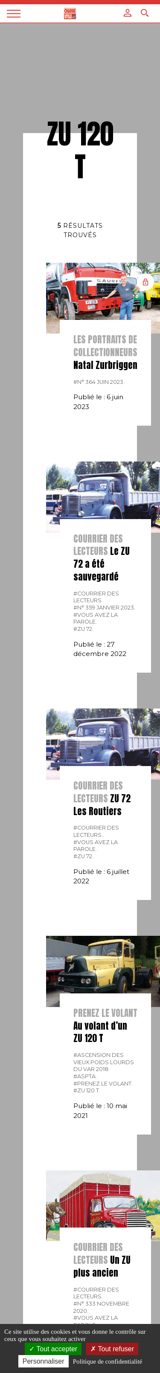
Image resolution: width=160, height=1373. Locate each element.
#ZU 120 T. (86, 1090)
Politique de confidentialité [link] (107, 1361)
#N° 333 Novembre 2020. (101, 1307)
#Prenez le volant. (103, 1083)
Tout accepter (53, 1349)
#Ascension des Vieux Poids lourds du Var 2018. (103, 1062)
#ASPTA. (85, 1076)
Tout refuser (112, 1349)
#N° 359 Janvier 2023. (104, 607)
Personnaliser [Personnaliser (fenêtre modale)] (43, 1361)
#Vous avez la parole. (95, 618)
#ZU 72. (83, 629)
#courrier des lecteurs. (96, 597)
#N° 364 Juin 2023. (99, 382)
